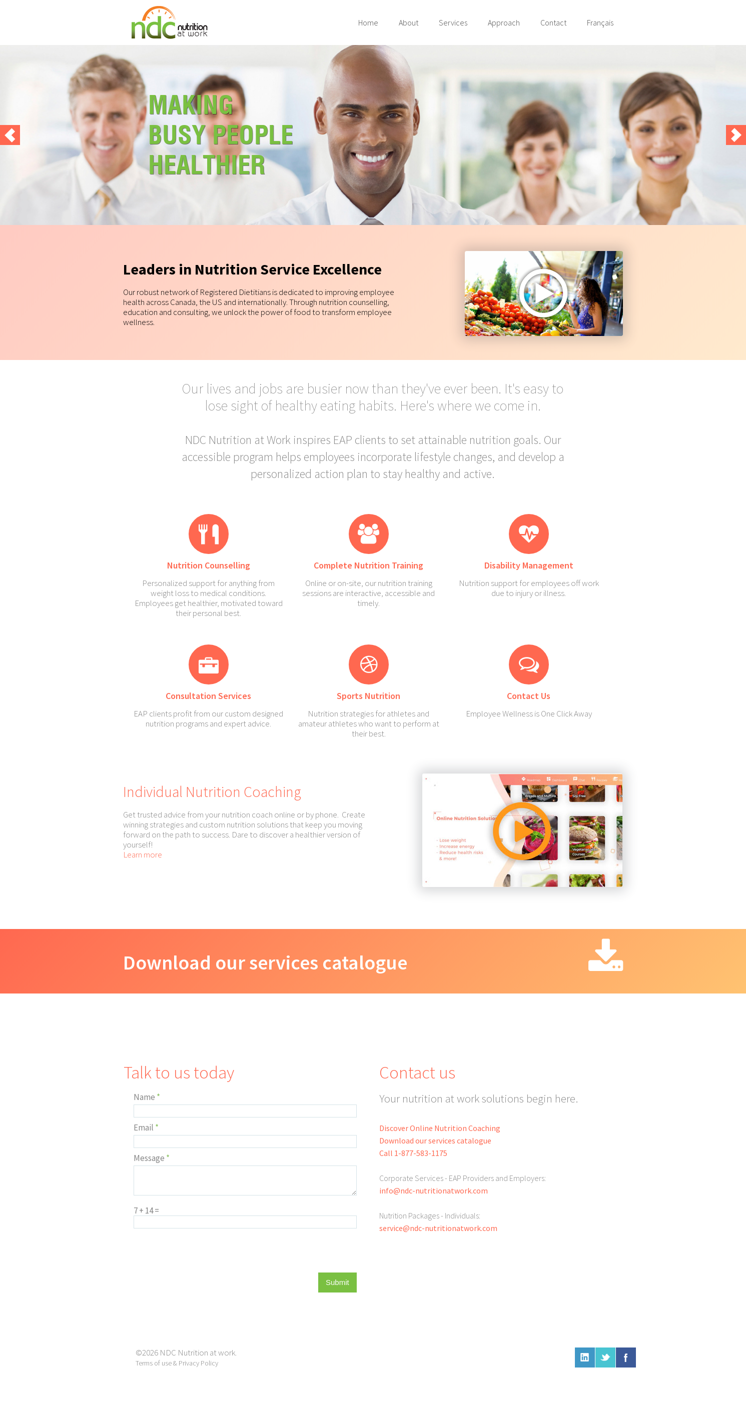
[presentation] (210, 1253)
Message (152, 1158)
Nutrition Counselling (208, 565)
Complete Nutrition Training (368, 565)
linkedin (585, 1358)
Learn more (142, 854)
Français (600, 23)
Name (147, 1097)
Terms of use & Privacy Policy (177, 1363)
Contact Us (528, 696)
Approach (504, 23)
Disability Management (528, 565)
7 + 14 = (146, 1211)
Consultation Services (208, 696)
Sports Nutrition (368, 696)
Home (368, 23)
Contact (553, 23)
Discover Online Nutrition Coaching (439, 1128)
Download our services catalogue (265, 962)
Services (453, 23)
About (408, 23)
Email (146, 1127)
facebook (626, 1358)
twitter (605, 1358)
